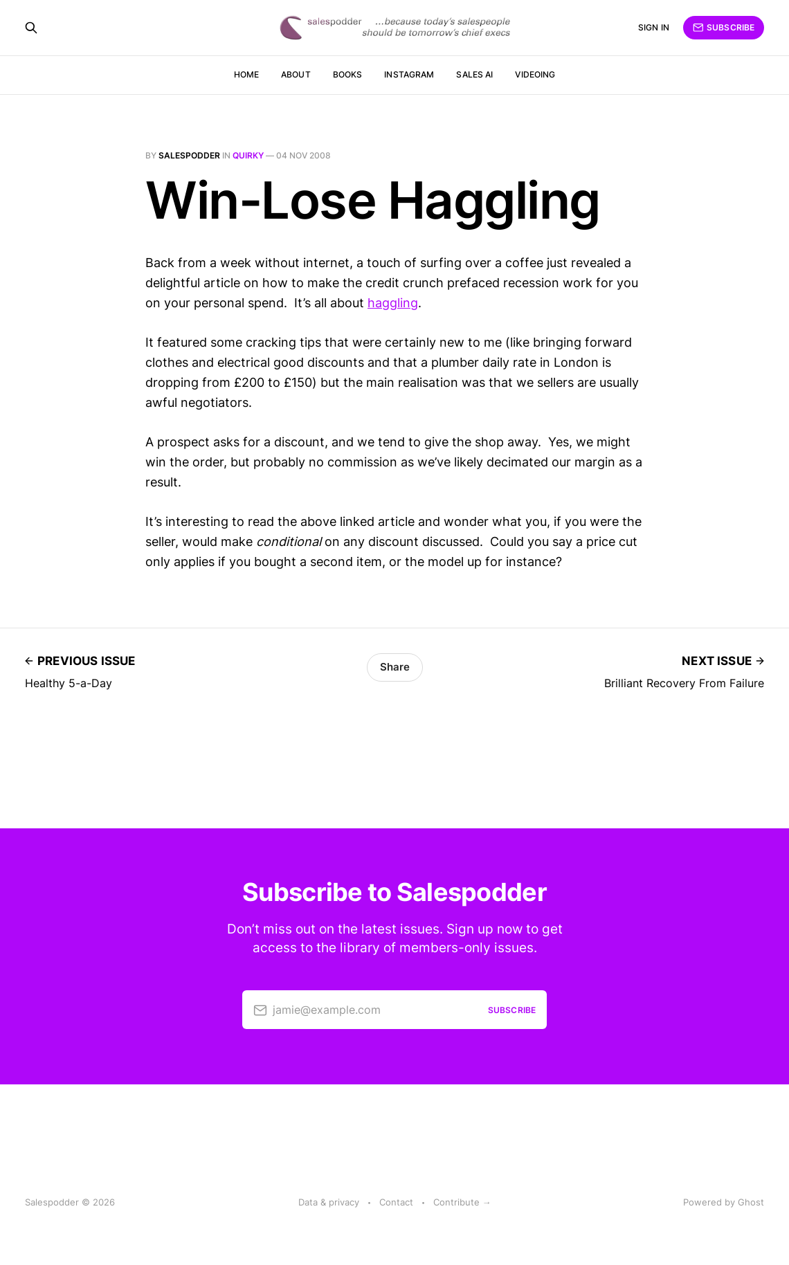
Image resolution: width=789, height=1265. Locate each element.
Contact (396, 1202)
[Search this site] (31, 27)
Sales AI (474, 74)
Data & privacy (328, 1202)
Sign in (653, 27)
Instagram (409, 74)
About (296, 74)
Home (246, 74)
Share (395, 666)
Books (348, 74)
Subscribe (723, 27)
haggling (393, 302)
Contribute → (462, 1202)
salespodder (189, 155)
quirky (248, 155)
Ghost (751, 1202)
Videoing (535, 74)
